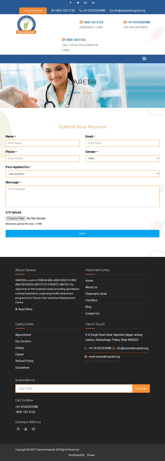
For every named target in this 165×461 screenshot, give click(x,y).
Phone (11, 152)
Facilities (91, 300)
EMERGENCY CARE (91, 27)
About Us (91, 287)
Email (90, 136)
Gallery (19, 348)
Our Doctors (23, 341)
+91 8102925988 (93, 10)
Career (19, 354)
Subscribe (141, 388)
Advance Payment (33, 10)
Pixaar (91, 455)
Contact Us (92, 313)
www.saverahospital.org (104, 356)
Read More (24, 309)
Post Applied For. (18, 167)
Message (13, 182)
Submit (82, 233)
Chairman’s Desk (96, 294)
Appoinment (23, 335)
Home (76, 92)
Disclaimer (22, 367)
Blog (88, 307)
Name (11, 136)
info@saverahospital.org (129, 10)
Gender (91, 152)
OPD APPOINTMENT (136, 27)
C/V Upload (13, 212)
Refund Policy (24, 361)
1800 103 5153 (65, 10)
